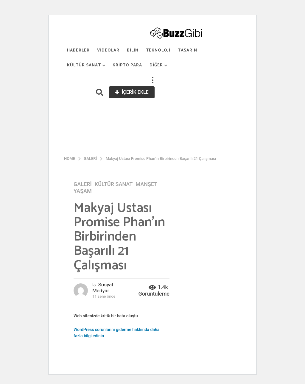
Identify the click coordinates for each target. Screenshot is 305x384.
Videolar (108, 50)
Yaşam (83, 191)
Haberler (78, 50)
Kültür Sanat (84, 65)
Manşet (146, 184)
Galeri (83, 184)
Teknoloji (158, 50)
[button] (152, 80)
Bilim (133, 50)
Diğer (156, 65)
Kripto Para (127, 65)
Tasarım (187, 50)
